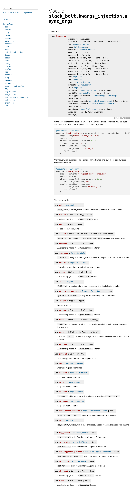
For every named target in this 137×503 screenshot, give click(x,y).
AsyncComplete (85, 85)
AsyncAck (77, 77)
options (8, 66)
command (8, 38)
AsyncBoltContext (86, 50)
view (7, 106)
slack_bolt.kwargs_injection (17, 13)
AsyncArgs (8, 24)
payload (8, 69)
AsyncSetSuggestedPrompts (105, 96)
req (6, 72)
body (7, 32)
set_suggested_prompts (16, 97)
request (8, 75)
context (8, 44)
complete (9, 41)
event (7, 47)
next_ (7, 63)
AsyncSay (77, 79)
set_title (10, 100)
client (8, 35)
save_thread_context (15, 86)
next (7, 61)
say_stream (10, 92)
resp (7, 77)
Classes (7, 19)
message (8, 58)
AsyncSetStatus (88, 90)
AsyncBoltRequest (81, 44)
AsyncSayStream (88, 109)
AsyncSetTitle (86, 93)
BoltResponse (80, 47)
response (9, 83)
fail (7, 49)
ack (6, 27)
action (8, 30)
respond (8, 80)
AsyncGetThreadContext (100, 101)
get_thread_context (14, 52)
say (6, 89)
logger (8, 55)
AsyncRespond (83, 82)
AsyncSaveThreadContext (102, 104)
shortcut (9, 103)
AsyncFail (79, 88)
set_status (10, 94)
